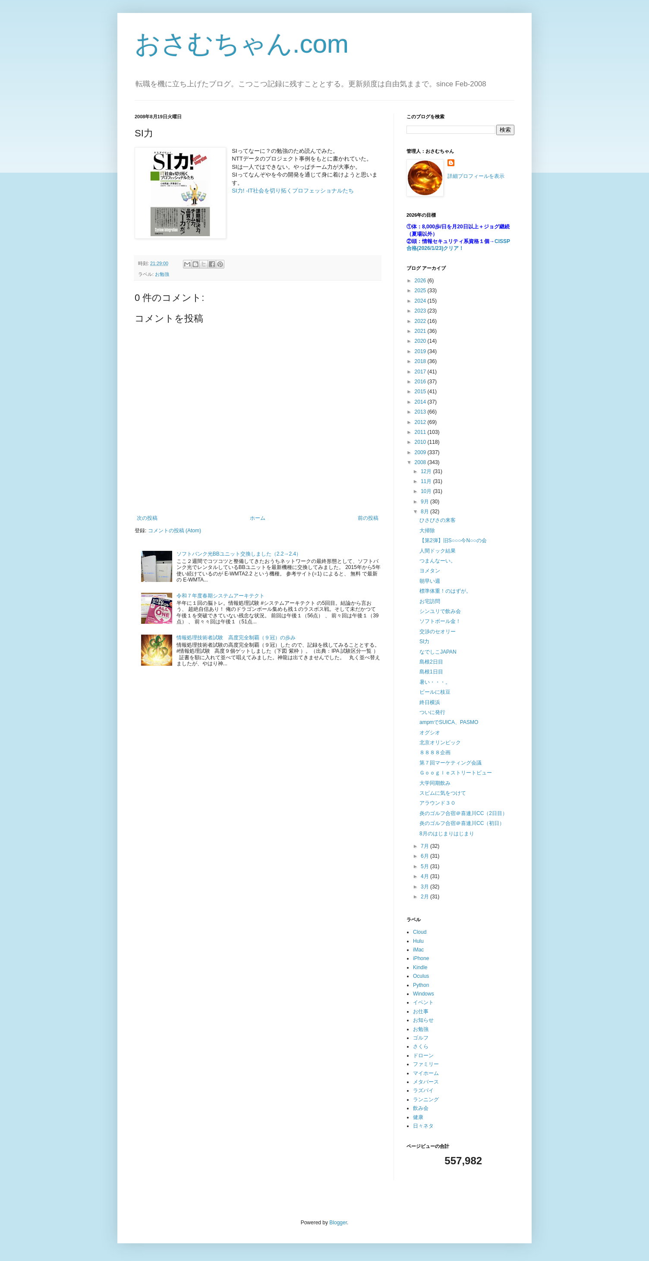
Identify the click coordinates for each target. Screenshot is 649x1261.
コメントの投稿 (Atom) (174, 531)
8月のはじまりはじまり (446, 834)
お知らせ (423, 1020)
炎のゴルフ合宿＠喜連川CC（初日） (461, 823)
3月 (425, 887)
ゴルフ (420, 1038)
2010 (421, 442)
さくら (420, 1046)
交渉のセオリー (437, 632)
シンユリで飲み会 (440, 611)
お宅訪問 (429, 601)
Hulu (418, 941)
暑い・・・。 (435, 682)
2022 (421, 321)
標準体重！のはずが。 (445, 591)
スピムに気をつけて (442, 793)
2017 (421, 372)
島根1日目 (431, 672)
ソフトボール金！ (440, 621)
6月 (425, 856)
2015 (421, 392)
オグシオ (429, 733)
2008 (421, 462)
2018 (421, 361)
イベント (423, 1002)
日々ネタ (423, 1126)
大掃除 (427, 531)
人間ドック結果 (437, 551)
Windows (423, 994)
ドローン (423, 1055)
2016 (421, 382)
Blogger (338, 1223)
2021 (421, 331)
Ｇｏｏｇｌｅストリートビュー (455, 773)
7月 (425, 846)
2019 (421, 351)
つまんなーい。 (437, 561)
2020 (421, 341)
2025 (421, 291)
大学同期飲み (435, 783)
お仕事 (420, 1011)
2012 (421, 422)
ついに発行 (432, 712)
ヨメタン (429, 571)
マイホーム (426, 1073)
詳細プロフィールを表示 (475, 176)
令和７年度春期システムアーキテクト (220, 596)
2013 (421, 412)
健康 (418, 1117)
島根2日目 (431, 662)
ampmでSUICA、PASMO (448, 722)
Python (421, 985)
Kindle (420, 967)
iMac (418, 950)
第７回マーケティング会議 (450, 763)
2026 (421, 281)
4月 (425, 876)
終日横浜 (429, 702)
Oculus (421, 976)
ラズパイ (423, 1090)
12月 (427, 471)
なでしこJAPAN (438, 652)
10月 (427, 491)
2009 (421, 452)
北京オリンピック (440, 743)
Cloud (419, 932)
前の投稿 (368, 518)
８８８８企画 (435, 752)
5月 (425, 866)
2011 (421, 432)
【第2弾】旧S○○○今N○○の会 (453, 540)
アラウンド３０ (437, 803)
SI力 (424, 641)
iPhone (421, 958)
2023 (421, 311)
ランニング (426, 1100)
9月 (425, 502)
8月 (425, 512)
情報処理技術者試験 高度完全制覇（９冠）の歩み (236, 638)
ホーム (257, 518)
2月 (425, 897)
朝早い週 (429, 581)
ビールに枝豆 (435, 692)
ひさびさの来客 (437, 520)
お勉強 (162, 274)
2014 (421, 402)
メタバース (426, 1082)
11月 (427, 481)
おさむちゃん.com (242, 43)
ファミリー (426, 1064)
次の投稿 (147, 518)
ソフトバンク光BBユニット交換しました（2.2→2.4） (238, 554)
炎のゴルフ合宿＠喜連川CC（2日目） (463, 813)
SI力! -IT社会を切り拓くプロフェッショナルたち (293, 190)
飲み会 (420, 1108)
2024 (421, 301)
